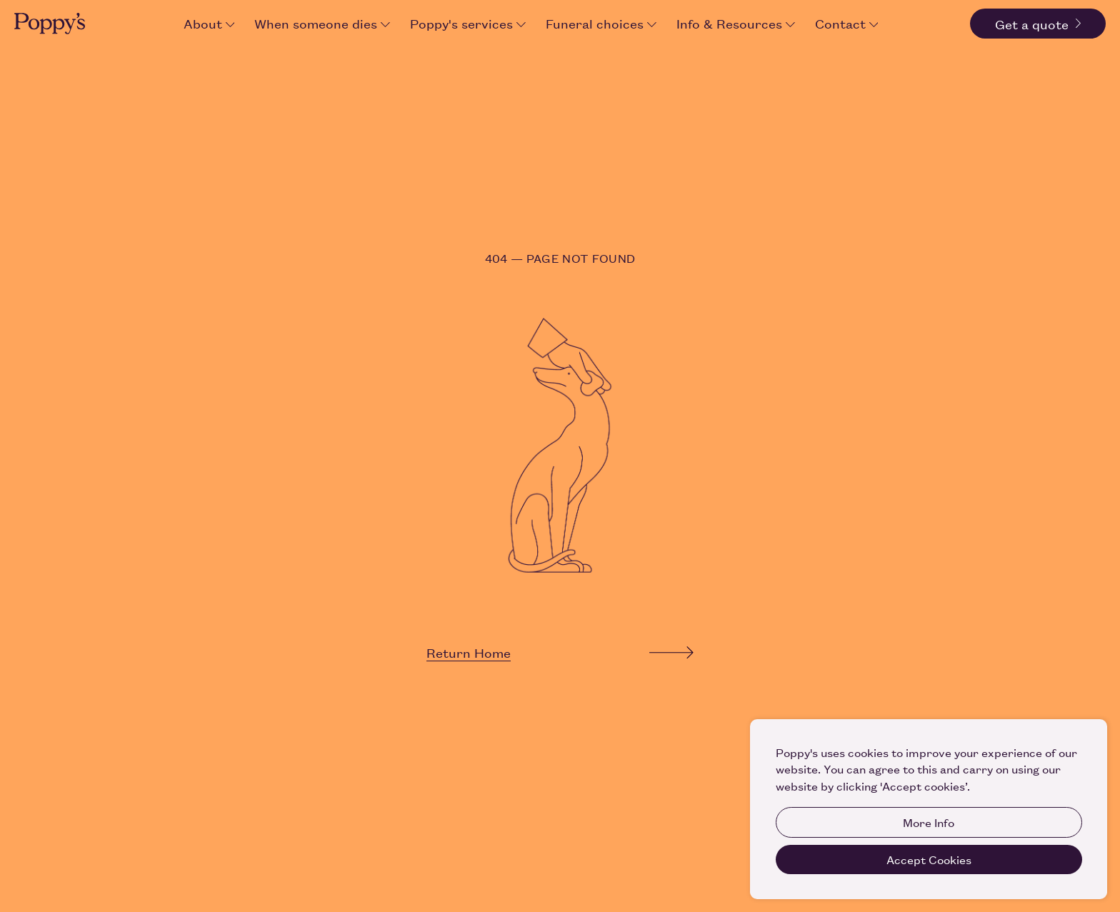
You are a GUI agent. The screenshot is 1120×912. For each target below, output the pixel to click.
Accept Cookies (928, 859)
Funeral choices (601, 22)
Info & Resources (735, 22)
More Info (928, 822)
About (209, 22)
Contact (847, 22)
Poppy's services (468, 22)
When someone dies (322, 22)
